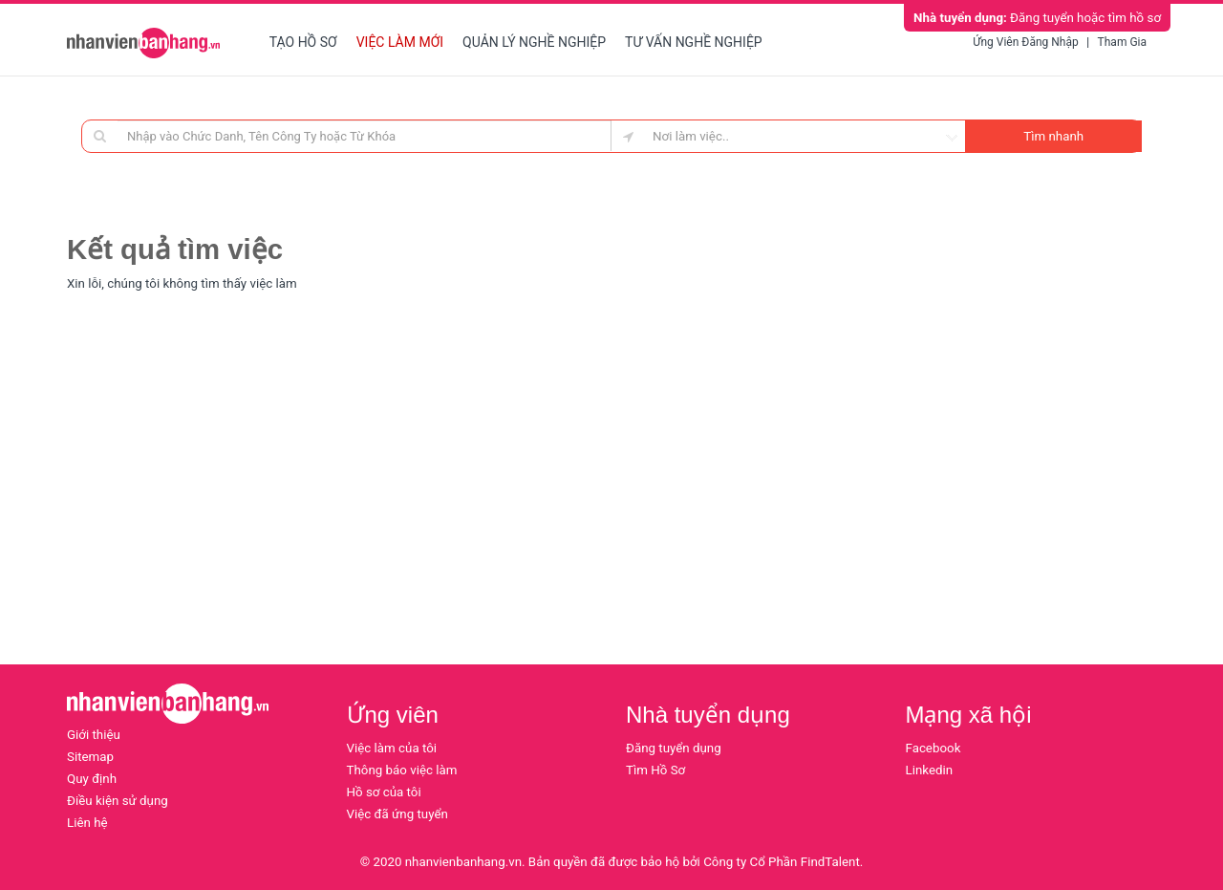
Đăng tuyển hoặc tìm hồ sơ (1037, 18)
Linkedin (930, 770)
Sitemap (90, 756)
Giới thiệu (93, 734)
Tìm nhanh (1053, 136)
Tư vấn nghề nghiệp (693, 42)
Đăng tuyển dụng (673, 748)
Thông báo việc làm (402, 770)
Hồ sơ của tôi (384, 792)
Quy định (92, 778)
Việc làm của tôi (392, 748)
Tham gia (1122, 42)
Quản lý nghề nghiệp (534, 42)
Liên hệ (87, 822)
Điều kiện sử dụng (117, 800)
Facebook (933, 748)
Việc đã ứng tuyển (397, 814)
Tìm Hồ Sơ (655, 770)
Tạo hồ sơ (303, 42)
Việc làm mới (399, 42)
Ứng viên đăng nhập (1026, 42)
